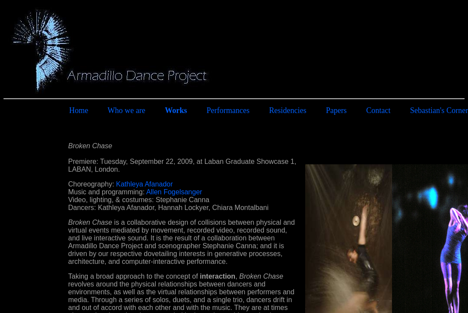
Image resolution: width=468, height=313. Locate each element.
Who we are (126, 110)
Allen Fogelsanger (174, 192)
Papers (336, 110)
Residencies (288, 110)
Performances (228, 110)
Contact (378, 110)
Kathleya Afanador (144, 184)
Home (78, 110)
